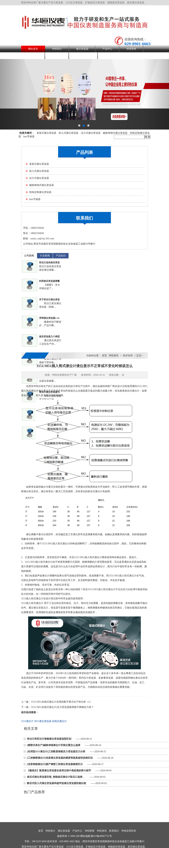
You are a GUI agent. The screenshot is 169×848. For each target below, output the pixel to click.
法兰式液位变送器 (91, 133)
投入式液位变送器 (68, 133)
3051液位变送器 (42, 721)
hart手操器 (29, 136)
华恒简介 (57, 49)
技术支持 (128, 355)
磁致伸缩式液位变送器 (115, 133)
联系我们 (57, 55)
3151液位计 (27, 721)
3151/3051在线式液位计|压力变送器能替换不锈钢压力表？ (62, 707)
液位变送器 (82, 49)
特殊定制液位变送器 (40, 192)
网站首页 (33, 49)
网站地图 (85, 836)
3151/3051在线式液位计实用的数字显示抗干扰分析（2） (61, 701)
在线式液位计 (59, 721)
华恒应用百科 (83, 55)
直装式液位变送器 (46, 133)
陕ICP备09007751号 (101, 836)
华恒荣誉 (131, 49)
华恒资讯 (33, 55)
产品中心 (107, 49)
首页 (104, 355)
